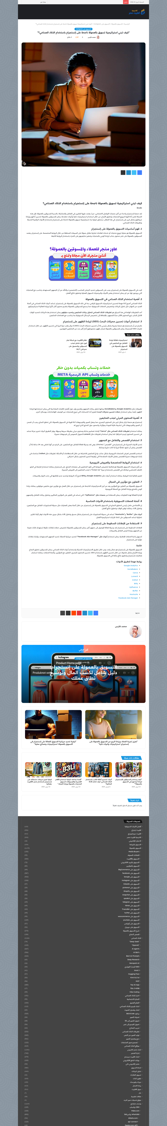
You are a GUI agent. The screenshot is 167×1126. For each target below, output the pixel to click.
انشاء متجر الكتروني (134, 1050)
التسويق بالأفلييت (133, 859)
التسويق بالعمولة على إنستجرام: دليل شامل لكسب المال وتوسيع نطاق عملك (83, 672)
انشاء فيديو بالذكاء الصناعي (129, 1006)
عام (140, 1093)
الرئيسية (128, 24)
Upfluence (133, 587)
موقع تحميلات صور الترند (132, 1100)
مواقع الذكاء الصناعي (131, 1046)
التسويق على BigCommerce (128, 870)
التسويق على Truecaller (130, 909)
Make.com (135, 1111)
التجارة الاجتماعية (133, 999)
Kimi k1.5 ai (134, 978)
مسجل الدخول (127, 805)
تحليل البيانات (136, 1071)
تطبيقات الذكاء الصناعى (130, 1032)
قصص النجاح (134, 934)
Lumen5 (134, 576)
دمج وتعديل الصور (132, 1039)
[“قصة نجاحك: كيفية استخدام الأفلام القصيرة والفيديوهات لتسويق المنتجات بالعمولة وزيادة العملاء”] (68, 769)
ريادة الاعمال (137, 1086)
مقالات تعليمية (136, 1096)
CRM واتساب (134, 1107)
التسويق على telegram (131, 902)
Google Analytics (131, 565)
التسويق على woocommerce (128, 916)
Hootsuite (134, 594)
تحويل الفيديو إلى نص (131, 1024)
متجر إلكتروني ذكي (132, 1064)
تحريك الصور (134, 1017)
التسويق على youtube (131, 920)
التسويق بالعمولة (117, 24)
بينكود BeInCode (132, 1014)
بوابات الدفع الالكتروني (131, 1060)
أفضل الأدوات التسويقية (133, 826)
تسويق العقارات (135, 1075)
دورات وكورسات (135, 1082)
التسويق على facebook (130, 873)
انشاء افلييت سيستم (131, 1057)
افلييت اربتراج (136, 830)
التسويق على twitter (131, 913)
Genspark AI (134, 963)
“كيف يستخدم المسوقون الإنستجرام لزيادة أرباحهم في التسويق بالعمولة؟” (129, 781)
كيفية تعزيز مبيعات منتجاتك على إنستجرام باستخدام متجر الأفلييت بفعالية (39, 781)
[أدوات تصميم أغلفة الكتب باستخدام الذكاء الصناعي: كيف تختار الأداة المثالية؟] (98, 769)
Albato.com (133, 1118)
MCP (137, 981)
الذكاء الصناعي (136, 938)
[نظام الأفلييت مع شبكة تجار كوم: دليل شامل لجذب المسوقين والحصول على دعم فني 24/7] (95, 343)
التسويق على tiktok (132, 906)
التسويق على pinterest (131, 888)
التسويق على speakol (131, 898)
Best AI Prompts (132, 956)
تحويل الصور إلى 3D (132, 1021)
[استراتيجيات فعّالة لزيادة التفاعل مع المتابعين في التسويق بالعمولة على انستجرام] (135, 343)
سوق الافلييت (136, 1089)
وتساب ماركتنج (136, 1104)
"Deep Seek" (134, 942)
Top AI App (134, 985)
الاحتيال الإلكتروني (135, 841)
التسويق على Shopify (131, 891)
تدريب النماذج (134, 1028)
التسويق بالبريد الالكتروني (130, 862)
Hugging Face (133, 974)
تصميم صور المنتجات (129, 1042)
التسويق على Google (131, 877)
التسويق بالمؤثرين (132, 866)
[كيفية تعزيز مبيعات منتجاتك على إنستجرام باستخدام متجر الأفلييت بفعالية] (38, 769)
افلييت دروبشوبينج (134, 834)
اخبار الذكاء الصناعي (132, 996)
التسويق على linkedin (131, 884)
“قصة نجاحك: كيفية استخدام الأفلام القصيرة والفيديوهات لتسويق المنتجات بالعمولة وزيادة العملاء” (68, 781)
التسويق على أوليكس (131, 924)
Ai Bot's (136, 952)
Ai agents (135, 949)
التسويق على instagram (102, 24)
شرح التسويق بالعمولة (131, 931)
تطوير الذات (137, 1078)
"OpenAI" (135, 945)
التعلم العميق (134, 1003)
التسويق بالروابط (135, 844)
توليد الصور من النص (131, 1035)
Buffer (135, 591)
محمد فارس (92, 37)
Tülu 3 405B (134, 988)
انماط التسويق (136, 1068)
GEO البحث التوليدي (132, 967)
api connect (133, 1122)
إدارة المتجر (135, 1053)
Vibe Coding (134, 992)
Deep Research (133, 960)
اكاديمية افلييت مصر (134, 837)
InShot (135, 580)
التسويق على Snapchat (130, 895)
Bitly (136, 583)
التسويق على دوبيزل (132, 927)
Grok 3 (136, 970)
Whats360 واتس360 (131, 1114)
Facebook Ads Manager (128, 598)
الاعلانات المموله (133, 855)
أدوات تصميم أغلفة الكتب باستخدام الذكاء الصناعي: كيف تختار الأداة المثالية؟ (99, 781)
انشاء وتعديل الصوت (132, 1010)
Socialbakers (132, 569)
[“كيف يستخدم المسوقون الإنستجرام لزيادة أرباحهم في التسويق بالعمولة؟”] (128, 769)
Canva (135, 573)
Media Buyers (134, 852)
